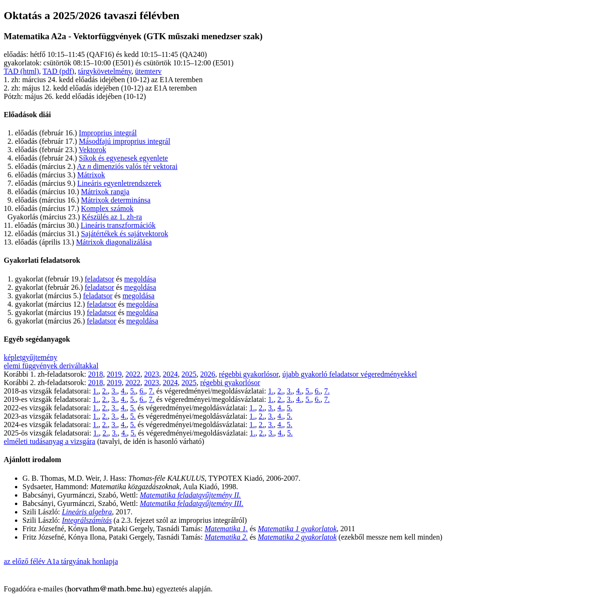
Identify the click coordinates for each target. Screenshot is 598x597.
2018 (95, 374)
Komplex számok (107, 208)
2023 (151, 374)
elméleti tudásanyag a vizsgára (49, 441)
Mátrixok (91, 175)
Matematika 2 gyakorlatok (297, 537)
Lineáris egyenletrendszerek (119, 183)
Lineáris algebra (87, 512)
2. (105, 391)
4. (124, 391)
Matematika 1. (226, 529)
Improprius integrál (108, 133)
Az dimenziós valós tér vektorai (127, 166)
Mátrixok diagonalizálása (114, 242)
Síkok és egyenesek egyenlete (123, 158)
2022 (132, 374)
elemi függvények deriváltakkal (51, 366)
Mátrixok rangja (105, 192)
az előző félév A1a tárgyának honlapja (61, 561)
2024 (170, 374)
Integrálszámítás (87, 520)
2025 (188, 374)
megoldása (140, 279)
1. (96, 391)
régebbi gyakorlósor (248, 374)
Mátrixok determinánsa (115, 200)
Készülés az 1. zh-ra (112, 217)
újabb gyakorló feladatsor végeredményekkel (349, 374)
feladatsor (99, 279)
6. (142, 391)
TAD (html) (21, 71)
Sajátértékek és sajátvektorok (124, 234)
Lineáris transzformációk (118, 225)
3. (114, 391)
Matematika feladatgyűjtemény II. (190, 495)
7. (152, 391)
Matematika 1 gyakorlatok (297, 529)
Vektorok (93, 150)
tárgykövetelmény (104, 71)
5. (133, 391)
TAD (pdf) (58, 71)
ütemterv (148, 71)
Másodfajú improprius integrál (125, 141)
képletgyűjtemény (30, 357)
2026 (207, 374)
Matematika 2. (226, 537)
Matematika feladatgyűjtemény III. (191, 503)
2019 (114, 374)
